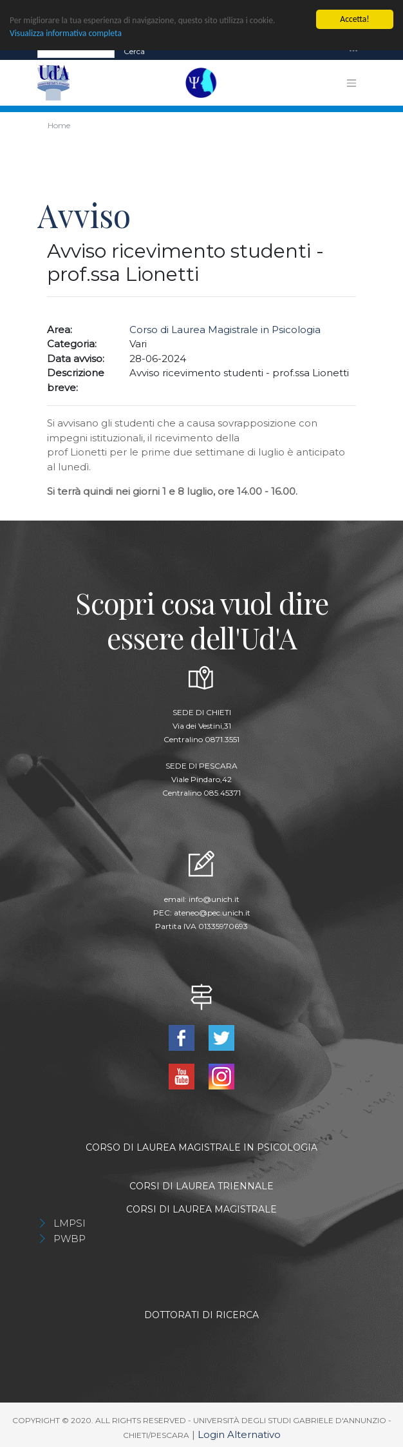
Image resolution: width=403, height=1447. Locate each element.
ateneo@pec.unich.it (212, 912)
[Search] (76, 50)
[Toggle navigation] (353, 50)
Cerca (134, 50)
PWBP (69, 1238)
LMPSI (69, 1222)
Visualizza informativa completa (66, 32)
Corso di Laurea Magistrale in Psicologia (225, 329)
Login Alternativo (239, 1434)
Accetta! (354, 18)
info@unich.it (214, 898)
